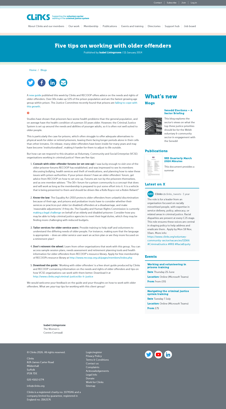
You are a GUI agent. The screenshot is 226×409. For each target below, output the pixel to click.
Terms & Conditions (97, 360)
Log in (194, 3)
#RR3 (171, 244)
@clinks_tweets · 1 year (168, 194)
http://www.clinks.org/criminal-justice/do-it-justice (63, 277)
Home (33, 70)
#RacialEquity (182, 244)
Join (183, 3)
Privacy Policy (94, 356)
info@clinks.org (35, 386)
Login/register (94, 352)
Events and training (132, 26)
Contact (158, 3)
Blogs (44, 70)
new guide (35, 95)
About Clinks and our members (46, 26)
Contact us (92, 363)
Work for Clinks (94, 382)
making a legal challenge (47, 213)
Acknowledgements (97, 371)
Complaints (92, 367)
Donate (90, 378)
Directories (154, 26)
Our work (73, 26)
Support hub (172, 26)
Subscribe (171, 3)
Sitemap (90, 386)
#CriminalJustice (157, 244)
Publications (110, 26)
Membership (91, 26)
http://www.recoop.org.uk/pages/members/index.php (101, 258)
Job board (190, 26)
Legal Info (91, 375)
